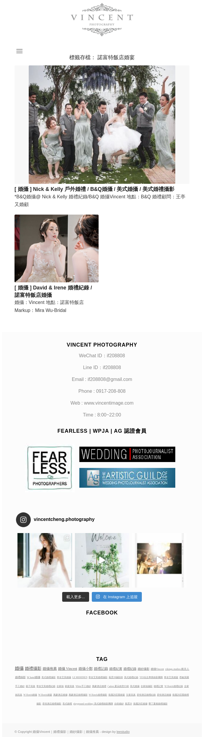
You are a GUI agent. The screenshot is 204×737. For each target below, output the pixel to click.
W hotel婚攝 (34, 677)
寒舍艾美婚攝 (64, 677)
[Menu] (18, 51)
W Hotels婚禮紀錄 (173, 686)
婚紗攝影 (144, 668)
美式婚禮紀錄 (131, 677)
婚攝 (19, 668)
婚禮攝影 (33, 668)
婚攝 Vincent (67, 669)
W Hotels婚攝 (30, 694)
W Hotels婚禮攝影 (98, 694)
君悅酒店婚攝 (164, 694)
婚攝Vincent (157, 668)
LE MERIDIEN (79, 677)
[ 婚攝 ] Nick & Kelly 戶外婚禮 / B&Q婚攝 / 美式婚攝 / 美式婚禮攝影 (94, 189)
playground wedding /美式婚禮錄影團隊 (93, 703)
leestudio (123, 731)
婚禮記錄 (101, 668)
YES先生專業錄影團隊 (151, 677)
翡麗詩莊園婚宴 (116, 694)
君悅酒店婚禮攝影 (51, 703)
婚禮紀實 (115, 668)
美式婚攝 (134, 686)
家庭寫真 (69, 686)
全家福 (60, 686)
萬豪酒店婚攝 (60, 694)
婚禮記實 (158, 686)
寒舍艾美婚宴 (171, 677)
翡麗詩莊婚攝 (140, 703)
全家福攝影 (146, 686)
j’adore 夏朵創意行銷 (118, 686)
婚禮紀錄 (129, 668)
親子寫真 (30, 686)
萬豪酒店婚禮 (99, 686)
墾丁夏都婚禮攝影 (158, 703)
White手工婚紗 (83, 686)
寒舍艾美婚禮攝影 (98, 677)
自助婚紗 (119, 703)
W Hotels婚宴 (45, 694)
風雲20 (128, 703)
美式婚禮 (67, 703)
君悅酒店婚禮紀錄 (146, 694)
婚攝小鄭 (85, 668)
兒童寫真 (131, 694)
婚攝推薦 (50, 669)
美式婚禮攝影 (48, 677)
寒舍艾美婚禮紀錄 (45, 686)
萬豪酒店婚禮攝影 (78, 694)
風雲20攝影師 (116, 677)
